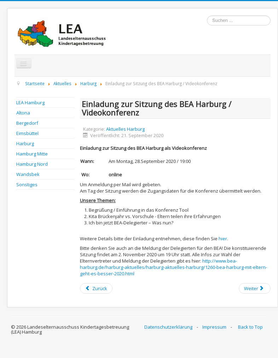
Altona (23, 113)
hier (223, 238)
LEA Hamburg (30, 102)
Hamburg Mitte (32, 154)
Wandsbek (28, 174)
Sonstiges (26, 184)
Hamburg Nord (32, 164)
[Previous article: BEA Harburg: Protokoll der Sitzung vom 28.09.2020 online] (96, 288)
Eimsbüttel (27, 133)
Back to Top (250, 326)
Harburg (25, 143)
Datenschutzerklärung (168, 326)
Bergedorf (27, 123)
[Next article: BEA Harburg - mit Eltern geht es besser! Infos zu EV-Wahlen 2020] (255, 288)
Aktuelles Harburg (125, 129)
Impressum (214, 326)
